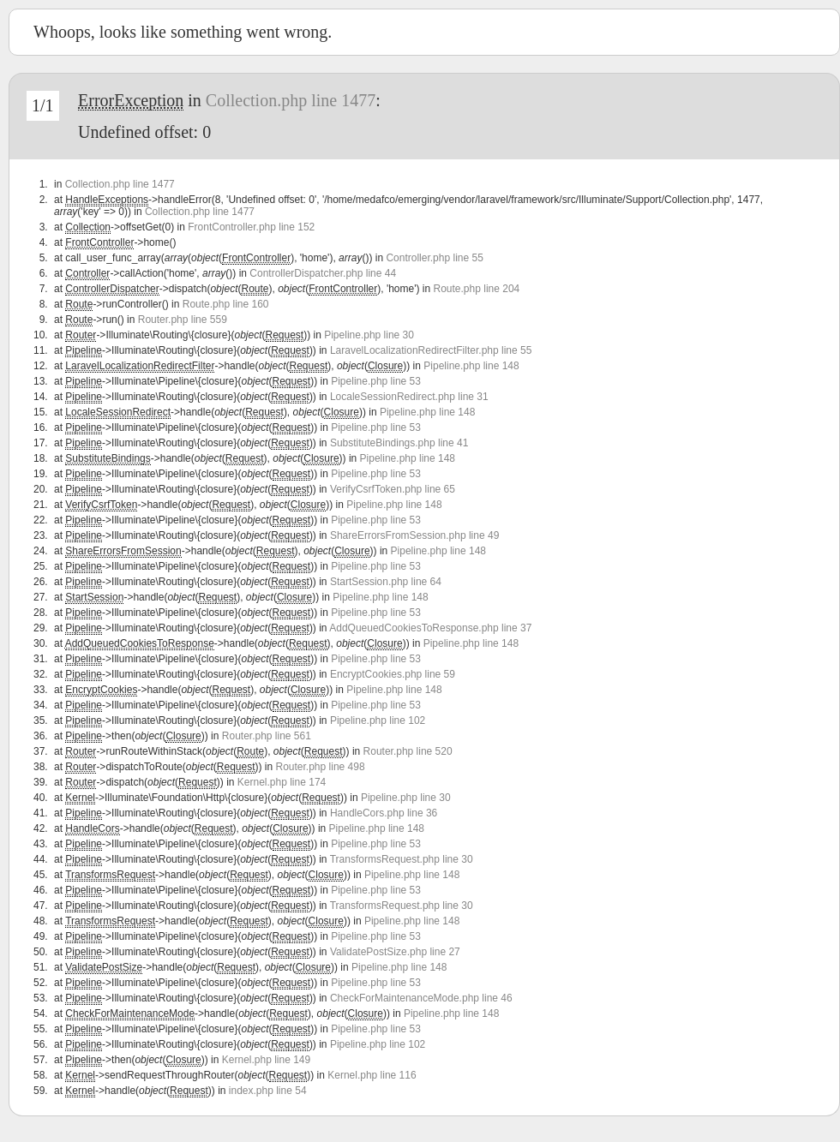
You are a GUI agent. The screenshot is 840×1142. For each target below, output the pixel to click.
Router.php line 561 (266, 736)
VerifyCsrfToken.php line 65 (392, 489)
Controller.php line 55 (434, 258)
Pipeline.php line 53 (376, 381)
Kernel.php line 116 (371, 1075)
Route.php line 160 (226, 304)
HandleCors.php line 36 (383, 813)
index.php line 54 (268, 1091)
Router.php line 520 (408, 751)
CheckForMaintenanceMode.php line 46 (421, 998)
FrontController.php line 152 (251, 227)
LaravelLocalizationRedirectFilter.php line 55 (430, 350)
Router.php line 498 (320, 767)
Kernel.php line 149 (266, 1060)
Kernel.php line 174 (281, 782)
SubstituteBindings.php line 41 (399, 443)
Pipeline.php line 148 (471, 366)
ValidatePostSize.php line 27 (395, 952)
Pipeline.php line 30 (369, 335)
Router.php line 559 (182, 320)
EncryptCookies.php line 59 (392, 674)
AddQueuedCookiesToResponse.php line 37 (430, 628)
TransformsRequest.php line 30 (401, 859)
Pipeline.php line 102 (377, 720)
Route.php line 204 (477, 289)
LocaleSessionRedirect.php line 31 (409, 397)
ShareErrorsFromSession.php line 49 (414, 535)
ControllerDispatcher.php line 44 (322, 273)
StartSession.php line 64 (385, 582)
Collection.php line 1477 (290, 100)
